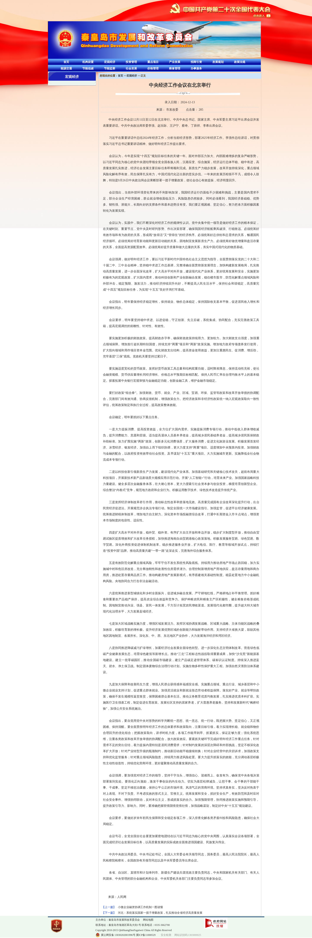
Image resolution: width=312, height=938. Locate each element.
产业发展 (174, 62)
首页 (66, 62)
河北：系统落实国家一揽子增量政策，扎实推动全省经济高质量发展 (160, 912)
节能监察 (109, 68)
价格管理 (153, 68)
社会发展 (131, 68)
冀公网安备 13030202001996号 (118, 934)
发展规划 (218, 62)
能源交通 (66, 68)
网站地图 (148, 919)
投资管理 (131, 62)
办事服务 (196, 68)
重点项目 (153, 62)
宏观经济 (109, 62)
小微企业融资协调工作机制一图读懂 (140, 907)
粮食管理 (174, 68)
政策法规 (239, 62)
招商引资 (196, 62)
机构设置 (88, 62)
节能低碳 (88, 68)
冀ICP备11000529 (145, 934)
